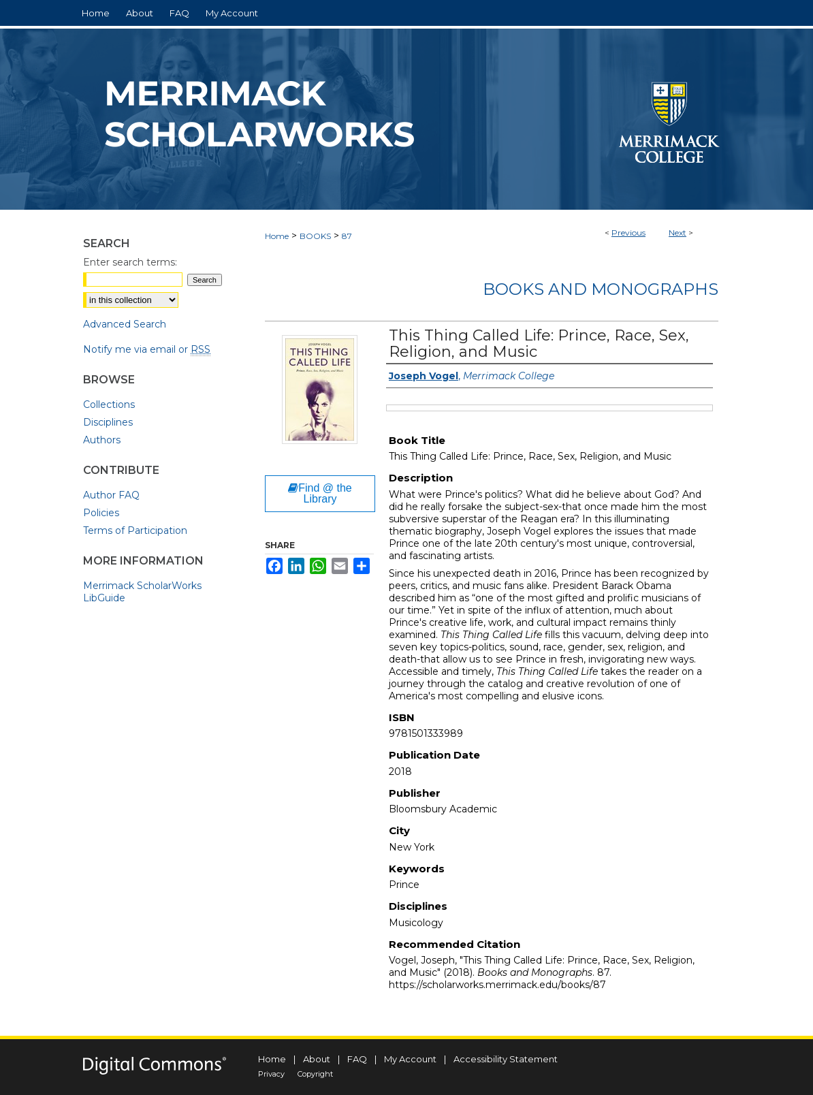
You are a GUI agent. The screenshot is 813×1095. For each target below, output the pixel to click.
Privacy (271, 1074)
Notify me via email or (146, 349)
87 (347, 236)
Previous (628, 232)
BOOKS (315, 236)
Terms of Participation (135, 530)
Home (277, 236)
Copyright (315, 1074)
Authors (102, 440)
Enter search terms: (130, 262)
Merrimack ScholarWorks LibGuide (142, 592)
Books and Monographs (600, 289)
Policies (101, 513)
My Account (410, 1058)
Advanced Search (124, 324)
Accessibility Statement (505, 1058)
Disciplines (108, 422)
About (316, 1058)
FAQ (357, 1058)
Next (677, 232)
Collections (109, 404)
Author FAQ (111, 495)
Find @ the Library (320, 493)
